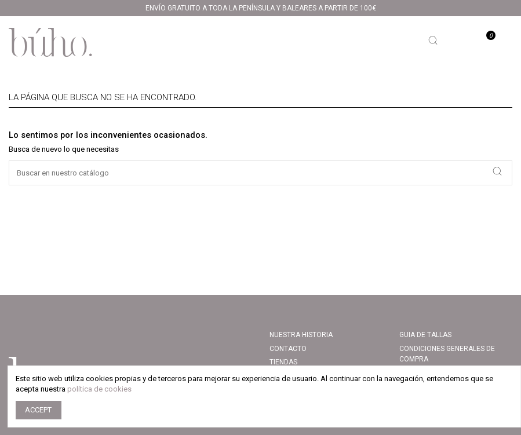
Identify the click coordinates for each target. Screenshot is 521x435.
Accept (38, 409)
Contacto (288, 349)
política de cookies (99, 389)
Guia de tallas (425, 335)
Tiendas (283, 362)
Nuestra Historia (301, 335)
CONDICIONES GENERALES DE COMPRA (447, 354)
